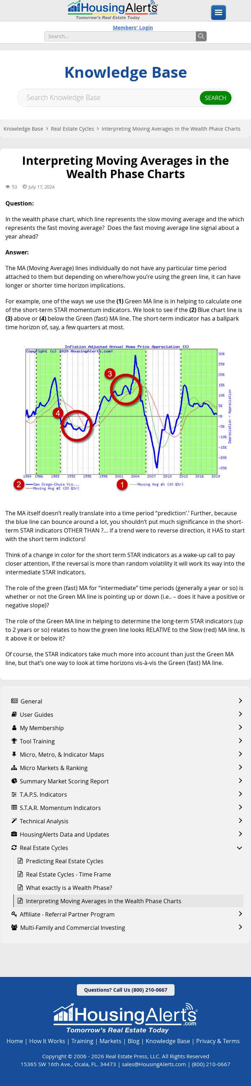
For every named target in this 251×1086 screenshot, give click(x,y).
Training (82, 1041)
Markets (111, 1041)
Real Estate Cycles (72, 128)
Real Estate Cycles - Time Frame (68, 874)
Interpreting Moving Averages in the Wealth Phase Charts (171, 128)
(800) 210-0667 (211, 1064)
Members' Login (133, 27)
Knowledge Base (23, 128)
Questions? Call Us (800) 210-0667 (125, 989)
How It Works (47, 1041)
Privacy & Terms (218, 1041)
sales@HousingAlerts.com (154, 1064)
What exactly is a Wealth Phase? (69, 888)
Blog (134, 1041)
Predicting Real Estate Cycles (65, 861)
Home (14, 1041)
